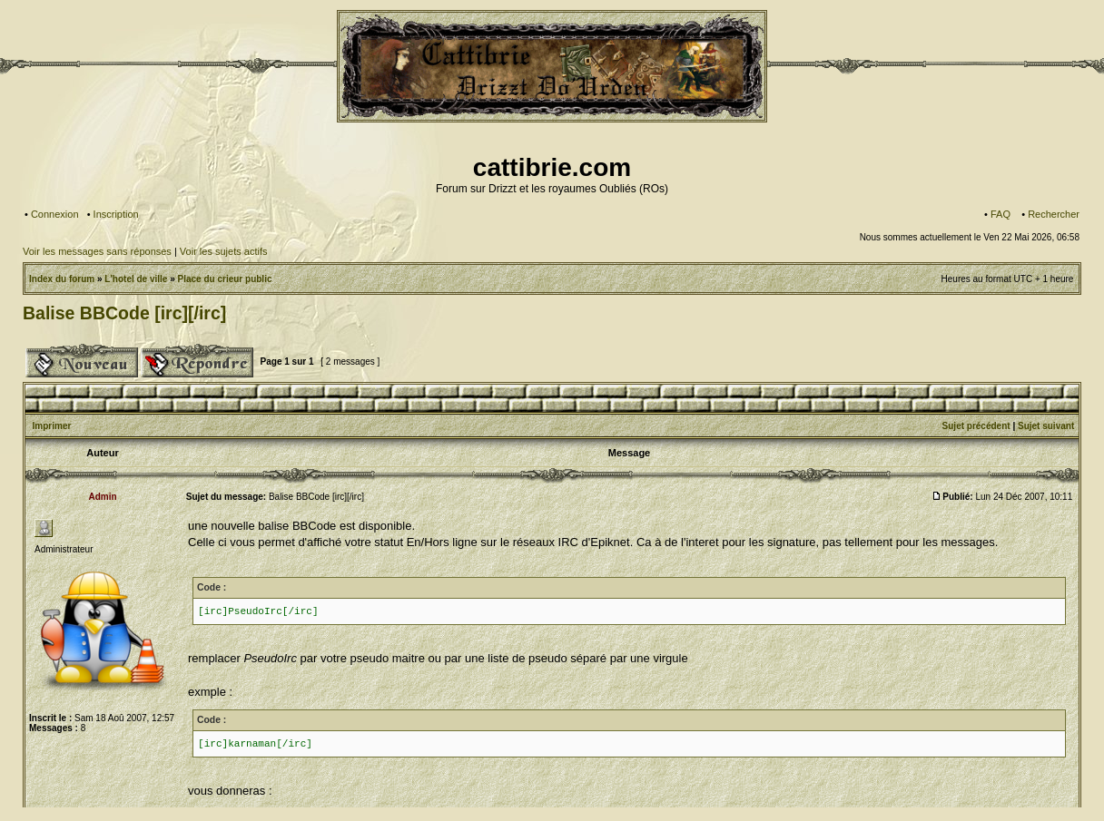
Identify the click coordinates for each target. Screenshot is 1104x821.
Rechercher (1053, 214)
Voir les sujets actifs (224, 251)
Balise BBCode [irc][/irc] (124, 313)
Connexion (55, 214)
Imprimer (52, 426)
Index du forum (61, 279)
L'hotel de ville (135, 279)
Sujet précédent (976, 426)
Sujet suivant (1046, 426)
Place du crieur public (225, 279)
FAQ (1000, 214)
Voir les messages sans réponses (97, 251)
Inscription (116, 214)
